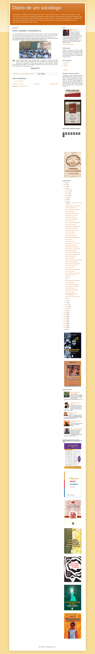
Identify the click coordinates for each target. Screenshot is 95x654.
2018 (65, 186)
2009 (65, 323)
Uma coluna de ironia (69, 220)
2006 (65, 329)
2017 (65, 188)
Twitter (65, 64)
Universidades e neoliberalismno (72, 247)
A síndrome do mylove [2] (70, 256)
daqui (31, 66)
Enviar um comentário (19, 81)
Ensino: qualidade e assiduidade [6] (72, 248)
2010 (65, 321)
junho (66, 201)
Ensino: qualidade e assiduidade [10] (73, 209)
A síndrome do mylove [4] (70, 232)
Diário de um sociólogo (36, 7)
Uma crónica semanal (69, 211)
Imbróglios (67, 298)
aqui (67, 86)
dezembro (67, 190)
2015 (65, 312)
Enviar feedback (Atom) (23, 86)
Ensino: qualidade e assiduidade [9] (72, 222)
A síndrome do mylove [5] (70, 224)
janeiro (66, 308)
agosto (66, 197)
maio (66, 300)
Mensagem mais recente (18, 83)
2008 (65, 325)
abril (66, 302)
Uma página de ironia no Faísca (72, 230)
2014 (65, 314)
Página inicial (36, 83)
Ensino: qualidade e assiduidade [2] (72, 273)
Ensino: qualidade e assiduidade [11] (73, 205)
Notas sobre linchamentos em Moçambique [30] (71, 294)
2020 (65, 182)
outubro (67, 193)
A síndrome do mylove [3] (70, 245)
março (66, 304)
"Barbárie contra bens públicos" (71, 261)
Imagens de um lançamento (71, 235)
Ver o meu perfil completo (68, 44)
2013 (65, 316)
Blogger (54, 646)
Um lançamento (68, 239)
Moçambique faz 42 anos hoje (71, 215)
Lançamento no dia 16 (70, 291)
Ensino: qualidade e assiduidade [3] (72, 269)
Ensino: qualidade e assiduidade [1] (72, 280)
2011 (65, 320)
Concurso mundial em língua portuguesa (73, 260)
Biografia (66, 69)
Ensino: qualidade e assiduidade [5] (72, 254)
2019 (65, 184)
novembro (67, 192)
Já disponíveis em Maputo (70, 250)
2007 (65, 327)
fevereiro (67, 306)
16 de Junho (67, 276)
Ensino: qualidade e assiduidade (72, 286)
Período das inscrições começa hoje (72, 296)
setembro (67, 195)
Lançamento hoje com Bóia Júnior (72, 243)
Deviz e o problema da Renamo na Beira (75, 393)
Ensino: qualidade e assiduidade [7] (72, 237)
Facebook (66, 65)
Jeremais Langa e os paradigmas (73, 413)
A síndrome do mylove (70, 271)
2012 (65, 318)
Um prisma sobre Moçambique (71, 213)
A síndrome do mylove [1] (70, 265)
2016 (65, 310)
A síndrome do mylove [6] (70, 217)
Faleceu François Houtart (70, 275)
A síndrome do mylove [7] (70, 207)
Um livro (67, 278)
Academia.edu (67, 62)
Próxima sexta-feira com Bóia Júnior (72, 252)
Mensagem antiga (53, 83)
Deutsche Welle (78, 79)
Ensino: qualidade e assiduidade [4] (72, 263)
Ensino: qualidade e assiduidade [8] (72, 226)
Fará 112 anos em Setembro (76, 428)
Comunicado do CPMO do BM (71, 228)
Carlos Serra (75, 29)
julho (66, 199)
